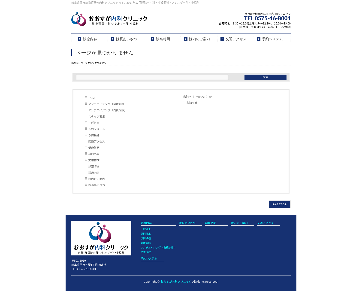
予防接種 (94, 135)
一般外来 (94, 122)
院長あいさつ (96, 185)
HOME (92, 98)
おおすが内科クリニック (176, 281)
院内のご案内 (96, 179)
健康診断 (94, 147)
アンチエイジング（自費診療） (107, 104)
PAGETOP (279, 204)
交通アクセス (96, 141)
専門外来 (94, 154)
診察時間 (94, 166)
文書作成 (94, 160)
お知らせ (191, 102)
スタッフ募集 (96, 116)
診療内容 (94, 172)
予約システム (96, 129)
